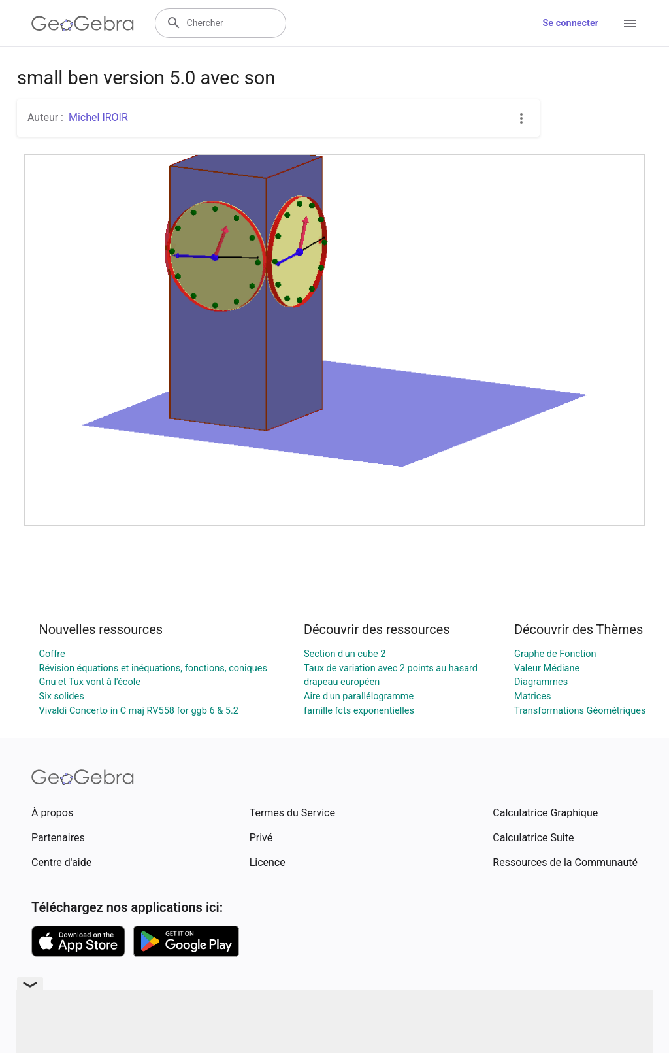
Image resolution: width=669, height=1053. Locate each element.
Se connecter (570, 23)
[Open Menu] (630, 23)
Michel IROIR (98, 117)
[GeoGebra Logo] (82, 23)
